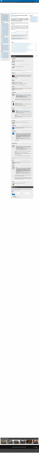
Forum (34, 2)
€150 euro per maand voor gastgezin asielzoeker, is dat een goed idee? (5, 28)
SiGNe (13, 181)
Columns (6, 2)
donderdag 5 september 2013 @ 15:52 (20, 133)
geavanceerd (14, 58)
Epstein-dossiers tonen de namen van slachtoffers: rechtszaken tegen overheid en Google (5, 39)
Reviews (8, 2)
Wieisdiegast (14, 125)
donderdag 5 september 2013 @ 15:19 (20, 146)
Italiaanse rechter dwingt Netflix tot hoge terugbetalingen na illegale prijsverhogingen (5, 20)
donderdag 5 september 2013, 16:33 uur (26, 125)
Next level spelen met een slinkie (5, 17)
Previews (11, 2)
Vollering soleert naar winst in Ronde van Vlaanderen (5, 34)
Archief (15, 2)
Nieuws (4, 2)
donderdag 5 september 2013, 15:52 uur (26, 101)
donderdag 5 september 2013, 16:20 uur (26, 120)
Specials (13, 2)
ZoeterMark (13, 120)
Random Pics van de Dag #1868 (5, 14)
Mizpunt (13, 80)
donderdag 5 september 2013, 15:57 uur (26, 108)
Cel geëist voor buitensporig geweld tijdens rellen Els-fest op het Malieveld (5, 26)
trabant (13, 108)
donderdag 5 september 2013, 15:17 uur (26, 72)
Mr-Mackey (13, 64)
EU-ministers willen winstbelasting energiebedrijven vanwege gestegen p (5, 47)
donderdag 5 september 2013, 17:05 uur (26, 160)
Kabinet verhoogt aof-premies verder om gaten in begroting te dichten (5, 15)
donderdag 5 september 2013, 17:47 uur (26, 165)
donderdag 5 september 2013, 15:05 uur (26, 58)
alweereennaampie (14, 143)
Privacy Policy (19, 447)
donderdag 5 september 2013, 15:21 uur (26, 86)
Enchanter (13, 72)
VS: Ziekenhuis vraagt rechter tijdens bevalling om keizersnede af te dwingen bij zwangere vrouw (34, 21)
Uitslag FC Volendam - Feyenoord (5, 35)
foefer (13, 160)
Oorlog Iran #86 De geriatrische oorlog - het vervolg (5, 45)
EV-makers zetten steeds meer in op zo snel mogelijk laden (5, 55)
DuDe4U (27, 133)
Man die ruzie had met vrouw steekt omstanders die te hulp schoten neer (5, 32)
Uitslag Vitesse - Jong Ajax (5, 23)
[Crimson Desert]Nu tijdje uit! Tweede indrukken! (5, 50)
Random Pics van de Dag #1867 (5, 19)
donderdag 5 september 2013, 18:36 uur (26, 181)
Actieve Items (1, 2)
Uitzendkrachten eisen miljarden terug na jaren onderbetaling (5, 40)
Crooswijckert (14, 92)
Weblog (36, 2)
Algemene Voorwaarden (15, 447)
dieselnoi (13, 165)
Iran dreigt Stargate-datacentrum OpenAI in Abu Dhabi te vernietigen (5, 16)
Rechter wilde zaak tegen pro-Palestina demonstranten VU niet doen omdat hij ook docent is (5, 56)
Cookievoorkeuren (24, 447)
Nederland (15, 13)
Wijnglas (13, 86)
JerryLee (13, 101)
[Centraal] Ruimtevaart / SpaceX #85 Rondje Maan (5, 48)
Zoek (38, 2)
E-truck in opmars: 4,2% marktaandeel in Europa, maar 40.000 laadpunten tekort (5, 27)
